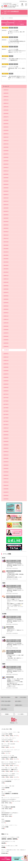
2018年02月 (6, 390)
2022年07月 (6, 211)
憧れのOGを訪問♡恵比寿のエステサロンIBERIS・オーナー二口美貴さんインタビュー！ (17, 78)
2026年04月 (6, 89)
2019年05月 (6, 339)
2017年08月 (6, 401)
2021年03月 (6, 265)
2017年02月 (6, 421)
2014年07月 (6, 492)
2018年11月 (6, 360)
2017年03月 (6, 417)
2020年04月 (6, 302)
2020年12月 (6, 275)
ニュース (20, 21)
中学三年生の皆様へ (6, 705)
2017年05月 (6, 411)
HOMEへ (7, 714)
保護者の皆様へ (19, 705)
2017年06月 (6, 407)
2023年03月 (6, 187)
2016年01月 (6, 451)
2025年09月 (6, 110)
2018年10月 (6, 363)
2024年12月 (6, 137)
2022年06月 (6, 214)
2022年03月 (6, 224)
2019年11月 (6, 319)
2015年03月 (6, 471)
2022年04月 (6, 221)
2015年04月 (6, 468)
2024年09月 (6, 147)
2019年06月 (6, 336)
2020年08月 (6, 289)
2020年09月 (6, 285)
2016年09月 (6, 431)
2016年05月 (6, 444)
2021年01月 (6, 272)
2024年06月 (6, 157)
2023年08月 (6, 177)
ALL (7, 21)
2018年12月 (6, 357)
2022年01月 (6, 231)
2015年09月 (6, 458)
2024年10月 (6, 143)
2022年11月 (6, 201)
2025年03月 (6, 130)
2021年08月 (6, 248)
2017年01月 (6, 424)
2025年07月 (6, 116)
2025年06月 (6, 120)
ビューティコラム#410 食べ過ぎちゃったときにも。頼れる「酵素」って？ (16, 32)
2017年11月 (6, 394)
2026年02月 (6, 96)
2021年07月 (6, 252)
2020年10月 (6, 282)
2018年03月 (6, 387)
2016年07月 (6, 438)
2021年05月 (6, 258)
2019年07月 (6, 333)
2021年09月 (6, 245)
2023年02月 (6, 191)
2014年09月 (6, 488)
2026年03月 (6, 93)
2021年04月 (6, 262)
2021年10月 (6, 241)
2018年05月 (6, 380)
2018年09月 (6, 367)
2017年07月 (6, 404)
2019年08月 (6, 329)
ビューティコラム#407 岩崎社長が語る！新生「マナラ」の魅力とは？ (16, 68)
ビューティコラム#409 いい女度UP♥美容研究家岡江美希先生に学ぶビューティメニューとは (16, 41)
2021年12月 (6, 235)
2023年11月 (6, 170)
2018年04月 (6, 384)
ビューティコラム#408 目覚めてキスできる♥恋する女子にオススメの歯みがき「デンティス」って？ (17, 51)
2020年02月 (6, 309)
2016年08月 (6, 434)
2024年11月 (6, 140)
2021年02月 (6, 268)
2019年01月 (6, 353)
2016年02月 (6, 448)
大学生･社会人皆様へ (6, 701)
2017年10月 (6, 397)
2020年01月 (6, 312)
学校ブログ (7, 24)
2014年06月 (6, 495)
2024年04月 (6, 164)
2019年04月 (6, 343)
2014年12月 (6, 478)
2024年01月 (6, 167)
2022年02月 (6, 228)
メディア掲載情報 (20, 24)
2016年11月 (6, 428)
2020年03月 (6, 306)
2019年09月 (6, 326)
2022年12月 (6, 198)
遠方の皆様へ (18, 701)
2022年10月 (6, 204)
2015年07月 (6, 461)
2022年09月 (6, 208)
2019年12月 (6, 316)
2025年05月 (6, 123)
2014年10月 (6, 485)
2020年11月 (6, 279)
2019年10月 (6, 322)
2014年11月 (6, 482)
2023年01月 (6, 194)
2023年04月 (6, 184)
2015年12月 (6, 455)
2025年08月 (6, 113)
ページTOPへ (21, 714)
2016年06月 (6, 441)
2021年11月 (6, 238)
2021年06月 (6, 255)
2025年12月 (6, 100)
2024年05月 (6, 160)
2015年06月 (6, 465)
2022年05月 (6, 218)
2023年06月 (6, 181)
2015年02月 (6, 475)
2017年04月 (6, 414)
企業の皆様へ (4, 709)
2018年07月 (6, 374)
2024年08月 (6, 150)
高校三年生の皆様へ (6, 697)
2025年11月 (6, 103)
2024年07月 (6, 154)
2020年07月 (6, 292)
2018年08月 (6, 370)
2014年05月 (6, 498)
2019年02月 (6, 350)
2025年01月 (6, 133)
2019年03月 (6, 346)
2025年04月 (6, 127)
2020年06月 (6, 295)
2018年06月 (6, 377)
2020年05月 (6, 299)
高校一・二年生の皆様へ (21, 697)
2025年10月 (6, 106)
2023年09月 (6, 174)
